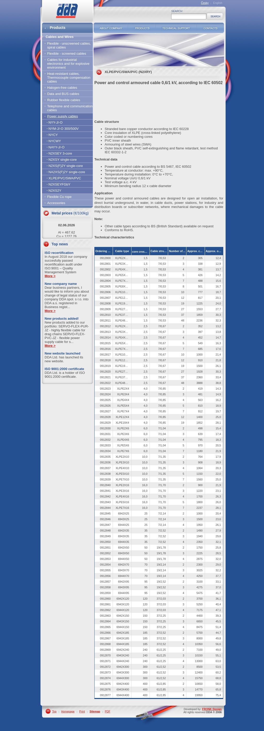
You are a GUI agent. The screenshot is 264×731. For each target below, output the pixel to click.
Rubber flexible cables (63, 100)
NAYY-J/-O (56, 147)
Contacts (210, 28)
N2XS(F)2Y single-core (65, 166)
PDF (107, 711)
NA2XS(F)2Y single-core (66, 172)
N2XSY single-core (62, 160)
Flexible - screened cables (66, 53)
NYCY (53, 135)
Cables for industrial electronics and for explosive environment (68, 63)
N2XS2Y (54, 190)
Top (54, 711)
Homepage (68, 711)
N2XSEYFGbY (59, 184)
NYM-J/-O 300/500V (63, 129)
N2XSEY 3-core (60, 153)
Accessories (56, 203)
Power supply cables (62, 116)
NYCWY (54, 141)
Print (82, 711)
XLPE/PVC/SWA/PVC (64, 178)
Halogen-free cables (62, 88)
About (111, 28)
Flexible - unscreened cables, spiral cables (69, 45)
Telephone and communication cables (70, 108)
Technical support (175, 28)
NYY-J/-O (55, 122)
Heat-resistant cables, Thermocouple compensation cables (68, 77)
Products (141, 28)
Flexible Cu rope (59, 197)
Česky (205, 2)
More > (50, 276)
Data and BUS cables (63, 94)
